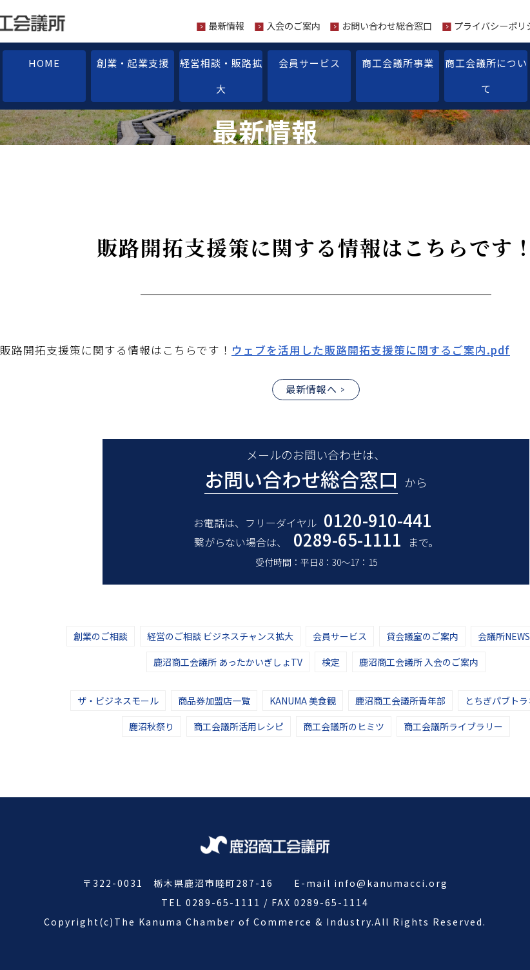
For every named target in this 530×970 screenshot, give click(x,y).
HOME (44, 63)
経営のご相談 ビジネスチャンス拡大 (220, 636)
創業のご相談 (101, 636)
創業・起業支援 (133, 63)
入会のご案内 (293, 25)
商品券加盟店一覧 (214, 700)
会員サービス (309, 63)
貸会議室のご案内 (422, 636)
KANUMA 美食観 (303, 700)
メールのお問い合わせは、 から (315, 470)
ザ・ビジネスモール (118, 700)
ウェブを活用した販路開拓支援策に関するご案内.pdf (370, 350)
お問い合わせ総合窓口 (387, 25)
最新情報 (226, 25)
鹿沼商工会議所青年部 (400, 700)
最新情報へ (311, 389)
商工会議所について (486, 75)
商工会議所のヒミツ (343, 726)
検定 (331, 661)
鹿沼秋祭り (151, 726)
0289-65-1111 (347, 539)
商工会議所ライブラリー (453, 726)
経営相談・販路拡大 (221, 75)
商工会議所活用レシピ (238, 726)
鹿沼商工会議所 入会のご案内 (418, 661)
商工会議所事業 (398, 63)
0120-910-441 (378, 520)
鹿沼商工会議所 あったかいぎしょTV (227, 661)
